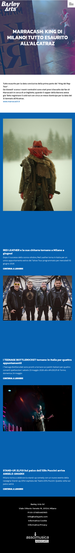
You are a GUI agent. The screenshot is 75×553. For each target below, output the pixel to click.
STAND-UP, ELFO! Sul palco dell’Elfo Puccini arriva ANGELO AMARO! (34, 472)
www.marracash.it (11, 101)
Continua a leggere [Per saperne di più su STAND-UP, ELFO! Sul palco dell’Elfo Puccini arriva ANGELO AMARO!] (13, 489)
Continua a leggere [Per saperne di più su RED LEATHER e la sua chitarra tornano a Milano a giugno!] (13, 268)
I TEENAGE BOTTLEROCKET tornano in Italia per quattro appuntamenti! (37, 361)
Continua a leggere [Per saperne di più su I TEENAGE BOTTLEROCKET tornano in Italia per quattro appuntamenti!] (13, 378)
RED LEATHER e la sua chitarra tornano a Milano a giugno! (33, 251)
